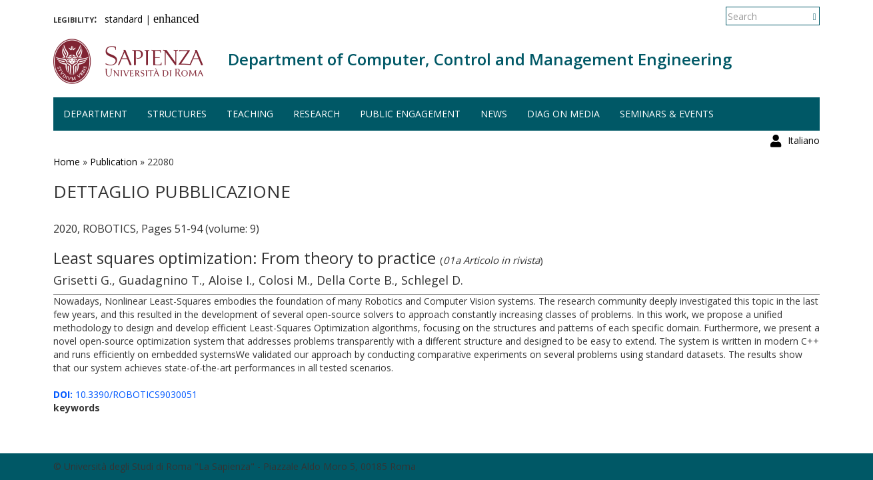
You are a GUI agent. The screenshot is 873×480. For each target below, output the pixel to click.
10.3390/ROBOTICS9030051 (125, 394)
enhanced (176, 18)
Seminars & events (667, 113)
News (493, 113)
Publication (113, 161)
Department (95, 113)
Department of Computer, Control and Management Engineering (480, 59)
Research (316, 113)
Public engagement (410, 113)
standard (124, 19)
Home (66, 161)
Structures (177, 113)
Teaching (250, 113)
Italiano (804, 16)
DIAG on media (563, 113)
